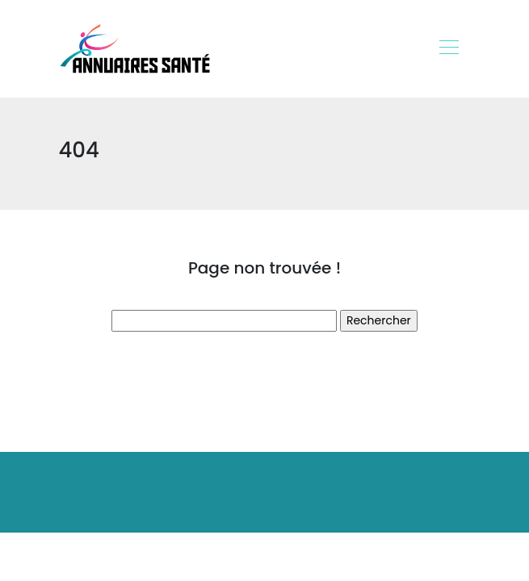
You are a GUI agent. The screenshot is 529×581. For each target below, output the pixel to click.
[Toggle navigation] (448, 49)
